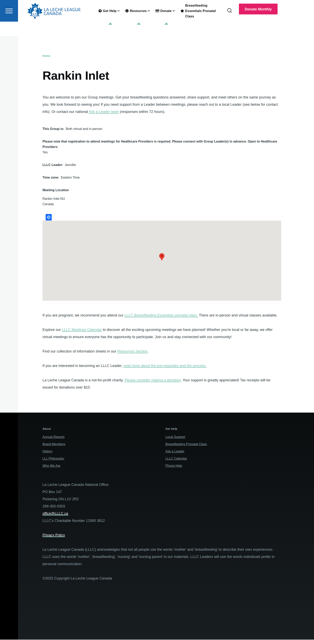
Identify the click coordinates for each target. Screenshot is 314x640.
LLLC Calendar (176, 458)
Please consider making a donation (153, 380)
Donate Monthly (258, 24)
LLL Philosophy (53, 458)
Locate (49, 217)
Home (46, 56)
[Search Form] (229, 25)
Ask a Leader (174, 451)
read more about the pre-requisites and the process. (164, 366)
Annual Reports (53, 437)
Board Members (53, 444)
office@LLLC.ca (55, 514)
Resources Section (132, 352)
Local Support (175, 437)
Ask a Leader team (104, 112)
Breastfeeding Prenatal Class (186, 444)
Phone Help (173, 466)
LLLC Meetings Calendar (82, 330)
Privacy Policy (53, 535)
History (47, 451)
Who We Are (51, 466)
